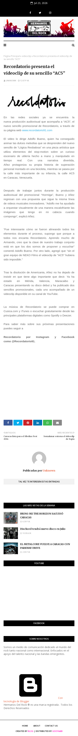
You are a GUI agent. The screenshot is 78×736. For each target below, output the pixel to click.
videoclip (26, 56)
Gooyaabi (57, 731)
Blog (30, 731)
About (36, 725)
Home (25, 725)
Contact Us (51, 725)
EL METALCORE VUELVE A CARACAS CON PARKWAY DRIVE (45, 546)
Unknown (11, 80)
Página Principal (12, 56)
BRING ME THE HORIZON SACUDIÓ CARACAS (41, 515)
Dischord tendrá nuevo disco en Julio (42, 529)
